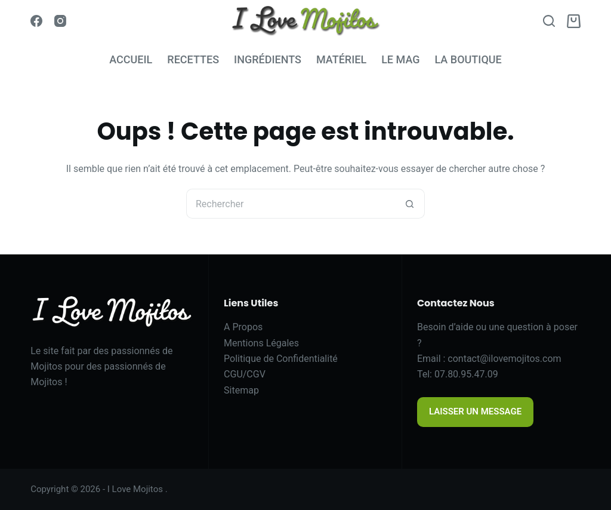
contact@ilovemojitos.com (504, 358)
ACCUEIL (130, 59)
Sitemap (241, 390)
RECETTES (193, 59)
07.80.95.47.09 (466, 374)
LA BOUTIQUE (467, 59)
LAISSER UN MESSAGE (475, 411)
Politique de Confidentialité (281, 358)
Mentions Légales (261, 343)
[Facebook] (36, 21)
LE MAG (400, 59)
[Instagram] (60, 21)
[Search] (549, 21)
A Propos (243, 327)
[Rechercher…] (290, 204)
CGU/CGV (245, 374)
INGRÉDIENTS (267, 59)
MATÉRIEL (341, 59)
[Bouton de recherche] (410, 204)
